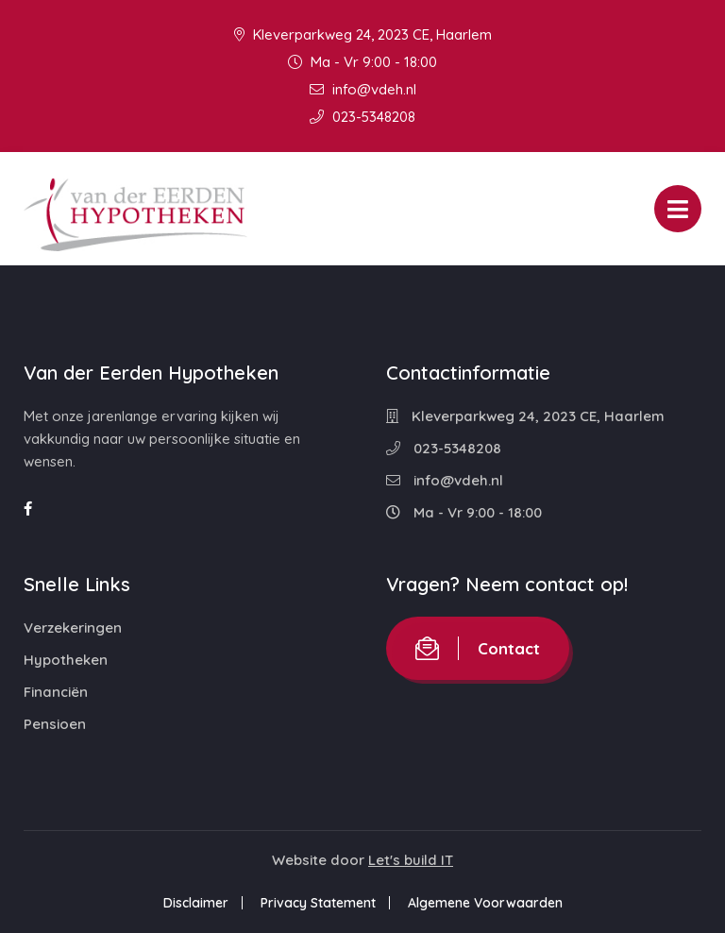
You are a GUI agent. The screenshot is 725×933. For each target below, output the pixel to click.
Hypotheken (66, 660)
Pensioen (55, 724)
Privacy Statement (318, 902)
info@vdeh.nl (363, 89)
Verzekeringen (73, 627)
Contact (477, 648)
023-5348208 (362, 117)
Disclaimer (195, 902)
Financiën (56, 692)
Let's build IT (410, 860)
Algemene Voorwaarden (485, 902)
